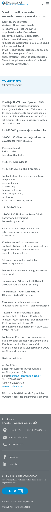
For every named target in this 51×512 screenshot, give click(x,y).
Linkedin (13, 464)
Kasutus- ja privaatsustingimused (17, 501)
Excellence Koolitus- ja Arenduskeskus (15, 3)
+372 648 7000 (16, 444)
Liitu (12, 491)
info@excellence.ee (18, 437)
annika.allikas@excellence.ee (25, 375)
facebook (13, 457)
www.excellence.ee (12, 386)
